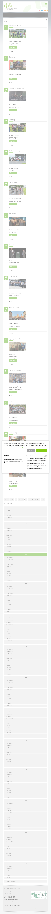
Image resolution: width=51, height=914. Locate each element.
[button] (31, 450)
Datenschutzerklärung (18, 447)
